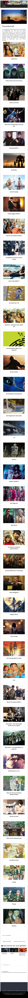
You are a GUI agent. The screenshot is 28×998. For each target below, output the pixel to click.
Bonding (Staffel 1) (14, 148)
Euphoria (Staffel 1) (14, 481)
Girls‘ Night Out (14, 503)
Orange (14, 882)
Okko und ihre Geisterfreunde (14, 838)
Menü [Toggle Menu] (4, 6)
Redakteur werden (10, 990)
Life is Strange (14, 636)
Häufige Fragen (18, 990)
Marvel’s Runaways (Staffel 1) (14, 702)
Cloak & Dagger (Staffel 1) (14, 213)
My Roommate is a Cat (14, 771)
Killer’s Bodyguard (14, 592)
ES (14, 437)
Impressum (24, 990)
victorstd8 (8, 935)
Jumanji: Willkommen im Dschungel (14, 570)
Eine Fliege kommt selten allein (14, 415)
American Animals (14, 102)
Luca (14, 680)
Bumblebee (14, 170)
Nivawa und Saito (14, 816)
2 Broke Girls (14, 59)
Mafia (12, 953)
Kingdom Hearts (14, 614)
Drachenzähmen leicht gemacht (14, 393)
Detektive (4, 953)
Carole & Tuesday (14, 191)
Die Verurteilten (14, 372)
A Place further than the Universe (14, 80)
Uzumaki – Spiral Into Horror (20, 941)
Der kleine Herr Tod (14, 303)
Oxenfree (14, 925)
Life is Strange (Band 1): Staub (14, 658)
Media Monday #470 (6, 941)
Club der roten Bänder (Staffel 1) (14, 235)
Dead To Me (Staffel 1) (14, 281)
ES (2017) (14, 459)
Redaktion (5, 990)
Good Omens (14, 525)
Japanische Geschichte (22, 954)
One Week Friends (14, 860)
